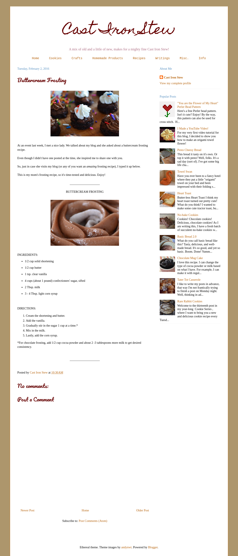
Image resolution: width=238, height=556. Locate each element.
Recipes (139, 58)
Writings (162, 58)
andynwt (126, 547)
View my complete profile (175, 83)
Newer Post (27, 510)
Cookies (55, 58)
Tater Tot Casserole (189, 279)
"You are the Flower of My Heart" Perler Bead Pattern (197, 105)
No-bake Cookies (187, 215)
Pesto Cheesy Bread (189, 150)
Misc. (184, 58)
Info (202, 58)
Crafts (77, 58)
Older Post (142, 510)
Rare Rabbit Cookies (189, 301)
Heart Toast (184, 193)
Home (35, 58)
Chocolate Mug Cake (190, 258)
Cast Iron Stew (119, 31)
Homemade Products (107, 58)
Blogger (153, 547)
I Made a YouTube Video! (192, 128)
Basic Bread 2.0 (186, 236)
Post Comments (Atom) (93, 521)
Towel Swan (184, 171)
